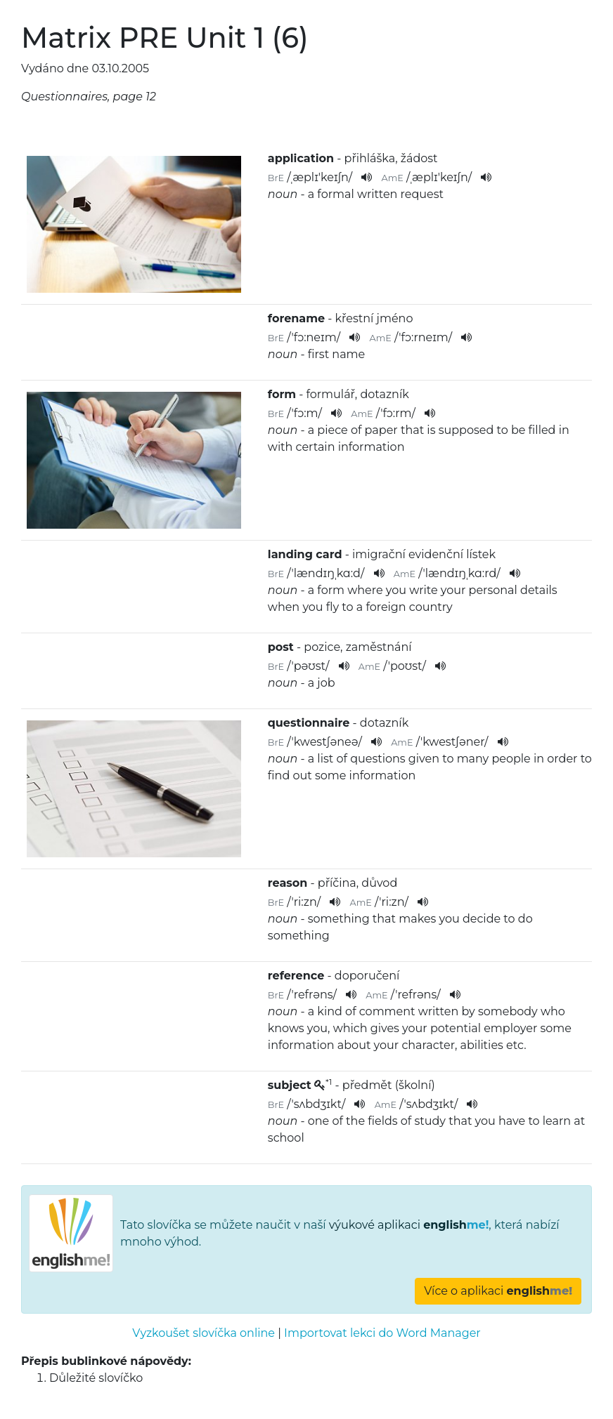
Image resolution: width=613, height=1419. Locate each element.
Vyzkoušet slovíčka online (203, 1333)
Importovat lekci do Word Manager (382, 1333)
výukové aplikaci (409, 1225)
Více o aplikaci (498, 1291)
